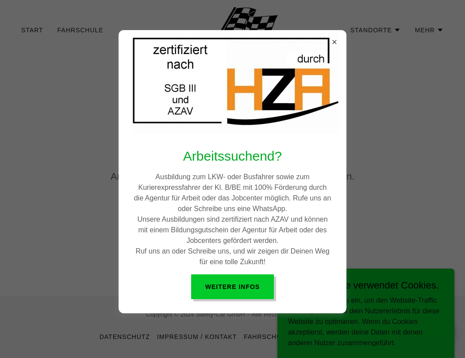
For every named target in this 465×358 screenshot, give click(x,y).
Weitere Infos (232, 286)
